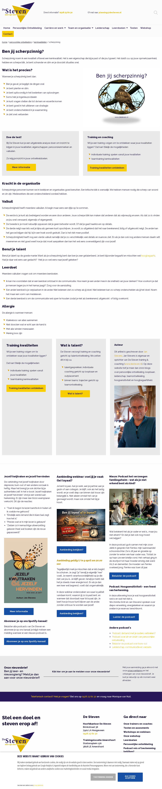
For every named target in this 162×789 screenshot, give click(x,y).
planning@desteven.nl (110, 12)
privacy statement (38, 785)
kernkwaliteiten (40, 42)
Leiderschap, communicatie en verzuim (131, 647)
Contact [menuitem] (7, 34)
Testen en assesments (136, 728)
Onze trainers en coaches (138, 724)
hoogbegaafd (148, 255)
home (4, 42)
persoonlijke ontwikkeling (20, 42)
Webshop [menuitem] (145, 28)
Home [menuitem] (6, 28)
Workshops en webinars (137, 732)
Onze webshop (132, 736)
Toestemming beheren (103, 777)
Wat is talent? (75, 393)
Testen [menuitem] (134, 28)
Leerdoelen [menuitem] (118, 28)
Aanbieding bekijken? (71, 549)
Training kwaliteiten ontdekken (107, 168)
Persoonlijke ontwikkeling (138, 744)
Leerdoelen (130, 740)
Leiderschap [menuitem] (102, 28)
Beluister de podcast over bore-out (129, 643)
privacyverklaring (135, 671)
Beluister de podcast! (124, 576)
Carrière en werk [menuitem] (53, 28)
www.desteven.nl (133, 364)
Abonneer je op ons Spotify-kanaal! (26, 641)
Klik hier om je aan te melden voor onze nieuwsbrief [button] (81, 671)
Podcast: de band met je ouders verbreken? (133, 633)
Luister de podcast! (124, 617)
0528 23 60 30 (65, 12)
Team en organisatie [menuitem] (79, 28)
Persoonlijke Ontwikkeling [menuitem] (27, 28)
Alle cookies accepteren (130, 777)
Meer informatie (21, 167)
